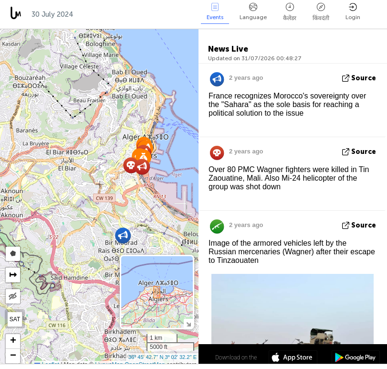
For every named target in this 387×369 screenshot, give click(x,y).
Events (215, 12)
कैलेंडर (289, 12)
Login (352, 12)
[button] (123, 235)
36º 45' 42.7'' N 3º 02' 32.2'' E (162, 357)
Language (253, 12)
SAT (15, 319)
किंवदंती (321, 12)
